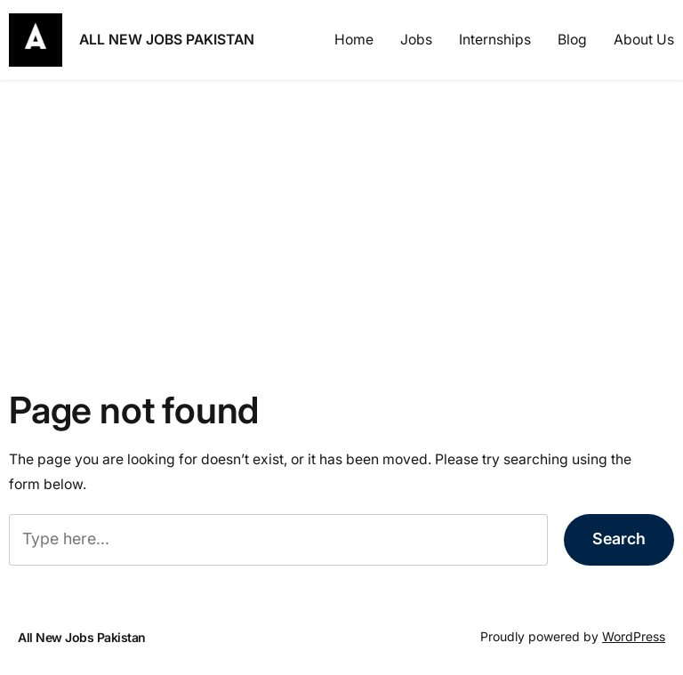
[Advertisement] (341, 221)
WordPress (633, 636)
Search (619, 538)
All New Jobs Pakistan (166, 39)
